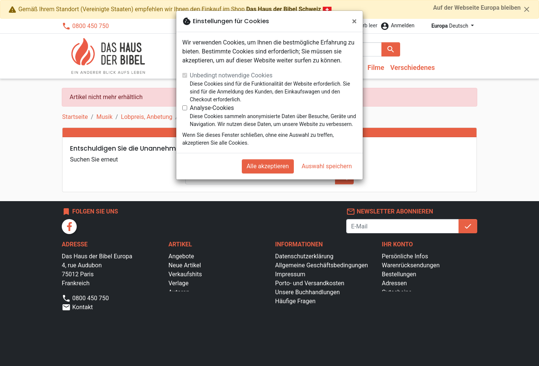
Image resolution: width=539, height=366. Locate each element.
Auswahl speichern (327, 166)
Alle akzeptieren (268, 166)
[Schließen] (354, 21)
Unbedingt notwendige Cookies (231, 75)
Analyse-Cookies (212, 107)
